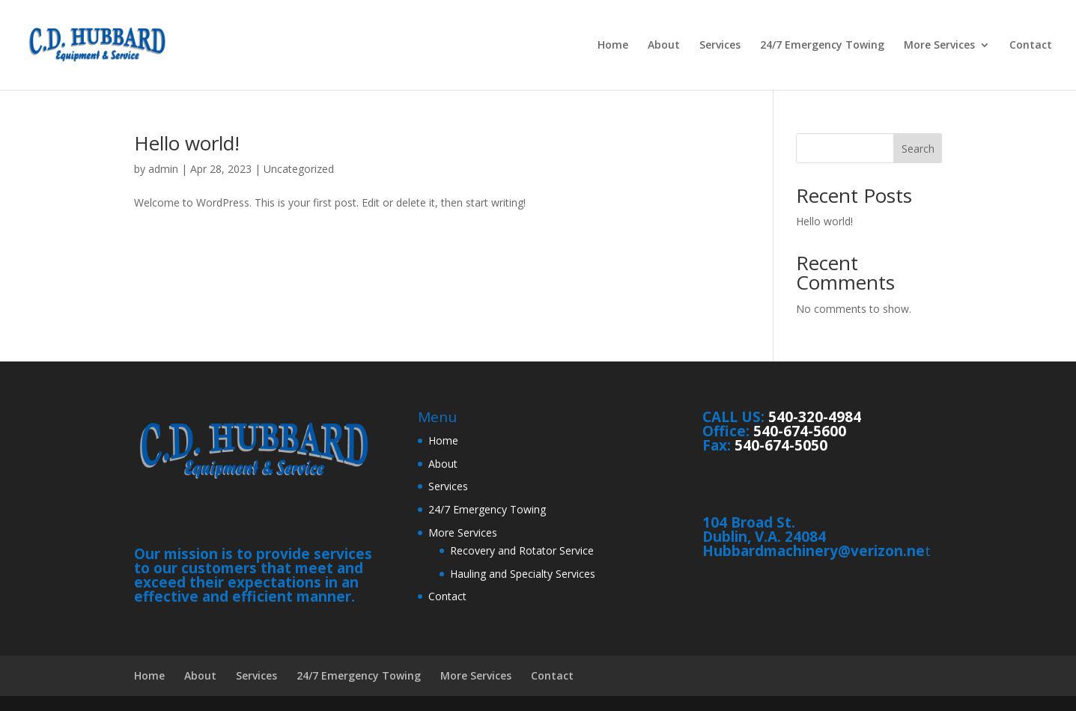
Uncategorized (299, 169)
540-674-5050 (781, 445)
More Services (939, 46)
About (664, 46)
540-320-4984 (814, 417)
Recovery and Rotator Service (522, 550)
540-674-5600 (799, 431)
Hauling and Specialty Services (522, 574)
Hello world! (187, 142)
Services (720, 46)
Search (918, 148)
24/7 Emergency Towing (822, 46)
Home (613, 46)
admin (163, 169)
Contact (1030, 46)
